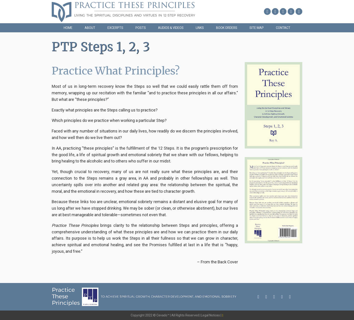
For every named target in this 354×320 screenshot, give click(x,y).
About (90, 28)
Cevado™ (163, 315)
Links (200, 28)
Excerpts (115, 28)
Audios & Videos (171, 28)
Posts (140, 28)
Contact (283, 28)
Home (68, 28)
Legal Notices (211, 315)
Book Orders (226, 28)
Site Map (256, 28)
